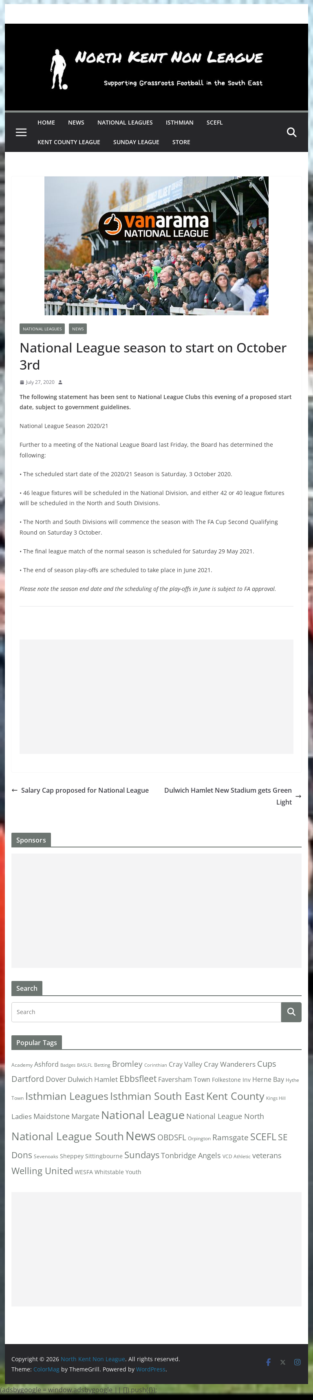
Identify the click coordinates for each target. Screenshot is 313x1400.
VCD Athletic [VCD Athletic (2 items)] (237, 1156)
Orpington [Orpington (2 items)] (199, 1138)
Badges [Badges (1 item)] (67, 1065)
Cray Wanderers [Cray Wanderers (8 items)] (230, 1064)
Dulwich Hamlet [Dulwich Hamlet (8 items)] (93, 1079)
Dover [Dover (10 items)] (56, 1079)
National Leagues (125, 122)
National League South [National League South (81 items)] (67, 1136)
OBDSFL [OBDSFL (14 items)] (171, 1137)
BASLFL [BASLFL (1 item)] (85, 1065)
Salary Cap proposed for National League (80, 790)
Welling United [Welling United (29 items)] (42, 1171)
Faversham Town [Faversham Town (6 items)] (184, 1079)
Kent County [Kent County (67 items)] (235, 1096)
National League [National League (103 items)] (143, 1114)
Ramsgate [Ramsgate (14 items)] (230, 1137)
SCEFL (215, 122)
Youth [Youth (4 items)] (133, 1172)
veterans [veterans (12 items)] (267, 1155)
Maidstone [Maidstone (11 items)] (51, 1116)
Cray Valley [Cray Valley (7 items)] (185, 1064)
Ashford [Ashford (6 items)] (46, 1064)
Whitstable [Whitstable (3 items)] (109, 1172)
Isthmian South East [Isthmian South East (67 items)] (157, 1096)
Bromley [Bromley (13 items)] (127, 1064)
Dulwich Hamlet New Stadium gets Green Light (233, 796)
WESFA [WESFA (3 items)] (84, 1172)
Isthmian (180, 122)
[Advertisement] (157, 697)
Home (46, 122)
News (76, 122)
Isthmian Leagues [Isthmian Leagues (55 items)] (66, 1096)
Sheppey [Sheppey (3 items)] (72, 1156)
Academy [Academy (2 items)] (22, 1064)
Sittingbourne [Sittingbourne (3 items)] (104, 1156)
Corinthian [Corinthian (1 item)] (155, 1065)
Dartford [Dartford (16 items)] (27, 1078)
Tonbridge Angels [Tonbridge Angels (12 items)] (191, 1155)
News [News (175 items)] (141, 1136)
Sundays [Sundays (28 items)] (141, 1155)
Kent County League (68, 142)
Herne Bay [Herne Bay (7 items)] (268, 1079)
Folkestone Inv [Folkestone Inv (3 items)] (231, 1079)
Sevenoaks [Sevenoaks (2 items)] (46, 1156)
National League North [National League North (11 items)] (225, 1116)
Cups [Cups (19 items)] (266, 1063)
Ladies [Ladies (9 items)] (21, 1116)
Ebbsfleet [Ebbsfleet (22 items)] (137, 1078)
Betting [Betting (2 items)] (102, 1064)
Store (181, 142)
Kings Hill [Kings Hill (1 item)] (276, 1098)
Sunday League (136, 142)
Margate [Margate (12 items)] (85, 1116)
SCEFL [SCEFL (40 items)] (263, 1136)
